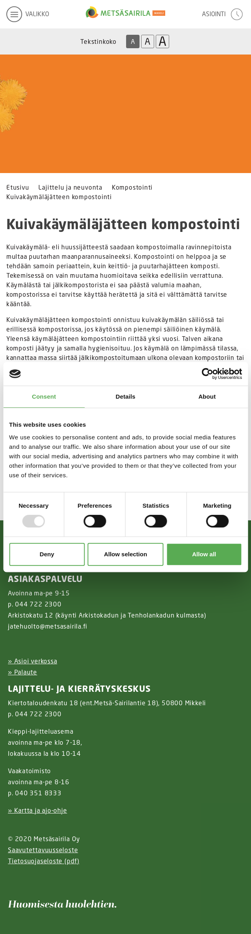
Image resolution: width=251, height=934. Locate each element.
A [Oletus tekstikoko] (133, 41)
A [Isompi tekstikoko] (147, 41)
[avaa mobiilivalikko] (27, 14)
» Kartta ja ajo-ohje (37, 810)
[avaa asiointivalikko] (223, 14)
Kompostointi (132, 187)
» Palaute (22, 672)
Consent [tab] (44, 396)
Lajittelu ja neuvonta (70, 187)
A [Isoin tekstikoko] (162, 41)
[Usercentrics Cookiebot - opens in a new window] (207, 374)
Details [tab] (126, 396)
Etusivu (17, 187)
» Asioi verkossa (32, 661)
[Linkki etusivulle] (125, 14)
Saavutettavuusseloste (43, 849)
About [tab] (207, 396)
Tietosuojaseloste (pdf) (43, 861)
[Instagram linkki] (11, 880)
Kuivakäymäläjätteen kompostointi (59, 197)
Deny (47, 554)
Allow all (204, 554)
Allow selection (125, 554)
